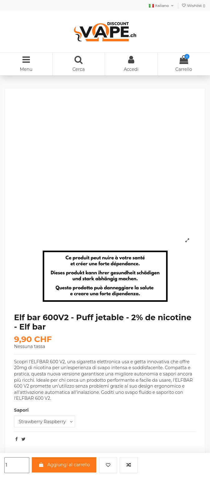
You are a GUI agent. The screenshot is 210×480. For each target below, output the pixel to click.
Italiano (161, 5)
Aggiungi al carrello (64, 465)
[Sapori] (44, 421)
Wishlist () (193, 5)
